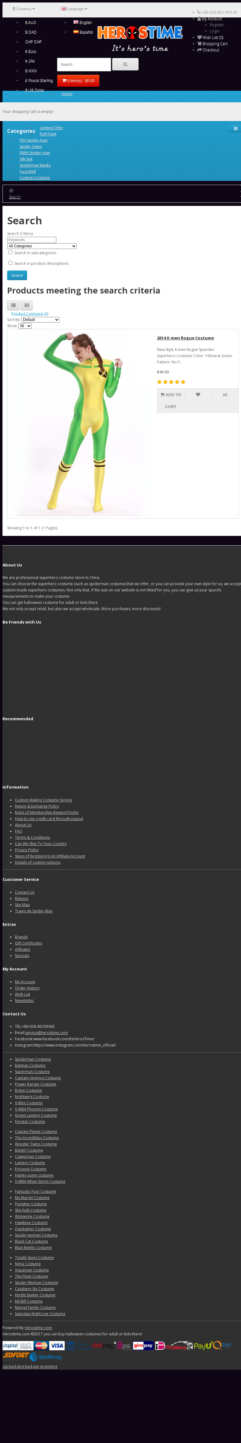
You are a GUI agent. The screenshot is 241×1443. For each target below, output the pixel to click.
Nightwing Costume (32, 1096)
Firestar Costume (30, 1121)
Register (217, 24)
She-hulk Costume (30, 1210)
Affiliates (22, 949)
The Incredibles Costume (37, 1137)
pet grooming (45, 1366)
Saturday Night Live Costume (40, 1313)
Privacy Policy (27, 850)
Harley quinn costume (34, 1175)
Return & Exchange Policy (37, 806)
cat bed (9, 1366)
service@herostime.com (46, 1032)
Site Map (22, 904)
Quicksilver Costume (33, 1229)
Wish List (22, 994)
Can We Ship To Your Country (41, 843)
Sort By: (14, 319)
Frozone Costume (30, 1169)
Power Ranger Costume (35, 1084)
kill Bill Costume (29, 1301)
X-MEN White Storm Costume (40, 1181)
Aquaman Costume (32, 1270)
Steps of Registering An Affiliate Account (50, 856)
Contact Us (24, 892)
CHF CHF (33, 42)
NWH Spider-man (35, 152)
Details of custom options (37, 862)
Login (215, 31)
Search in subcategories (32, 252)
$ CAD (30, 32)
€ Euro (30, 51)
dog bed (24, 1366)
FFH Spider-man (34, 140)
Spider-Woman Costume (36, 1282)
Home (67, 93)
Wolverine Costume (32, 1216)
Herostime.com (38, 1327)
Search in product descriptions (38, 263)
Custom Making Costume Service (43, 800)
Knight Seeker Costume (35, 1295)
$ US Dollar (34, 90)
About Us (23, 825)
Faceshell (28, 171)
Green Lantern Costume (36, 1115)
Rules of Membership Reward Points (46, 812)
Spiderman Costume (33, 1059)
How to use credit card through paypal (49, 818)
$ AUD (30, 22)
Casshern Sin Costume (34, 1288)
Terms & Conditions (32, 837)
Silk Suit (26, 159)
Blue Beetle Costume (33, 1247)
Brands (21, 937)
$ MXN (31, 71)
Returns (21, 898)
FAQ (18, 831)
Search (15, 196)
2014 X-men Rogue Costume (185, 338)
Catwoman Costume (33, 1156)
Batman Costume (30, 1065)
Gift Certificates (28, 943)
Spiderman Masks (35, 165)
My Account (25, 981)
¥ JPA (30, 61)
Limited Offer (51, 127)
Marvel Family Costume (35, 1307)
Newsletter (24, 1000)
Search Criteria (20, 233)
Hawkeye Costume (31, 1222)
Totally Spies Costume (34, 1257)
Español (83, 32)
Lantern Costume (30, 1162)
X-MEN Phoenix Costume (36, 1109)
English (82, 22)
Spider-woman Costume (36, 1235)
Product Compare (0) (29, 313)
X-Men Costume (29, 1102)
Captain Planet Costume (36, 1131)
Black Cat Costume (31, 1241)
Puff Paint (48, 134)
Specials (22, 955)
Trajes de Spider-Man (34, 911)
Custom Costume (35, 177)
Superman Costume (32, 1071)
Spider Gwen (31, 146)
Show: (12, 325)
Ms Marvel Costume (32, 1197)
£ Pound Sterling (39, 80)
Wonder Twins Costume (36, 1144)
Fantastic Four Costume (35, 1191)
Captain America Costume (38, 1078)
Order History (27, 988)
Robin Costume (28, 1090)
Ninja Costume (28, 1263)
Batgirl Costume (29, 1150)
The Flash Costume (31, 1276)
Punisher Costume (31, 1204)
